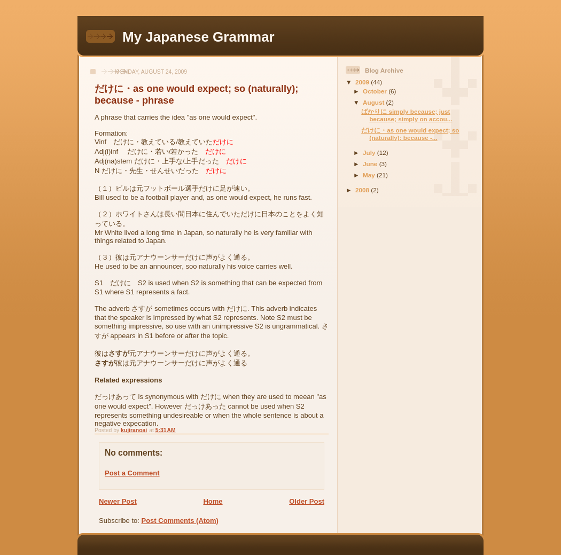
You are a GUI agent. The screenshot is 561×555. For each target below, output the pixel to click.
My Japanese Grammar (198, 37)
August (374, 102)
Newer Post (118, 501)
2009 (363, 82)
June (371, 163)
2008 (363, 189)
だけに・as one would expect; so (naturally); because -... (410, 134)
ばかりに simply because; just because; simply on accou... (406, 115)
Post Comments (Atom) (180, 521)
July (370, 152)
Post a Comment (132, 473)
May (370, 174)
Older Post (306, 501)
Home (212, 501)
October (375, 91)
